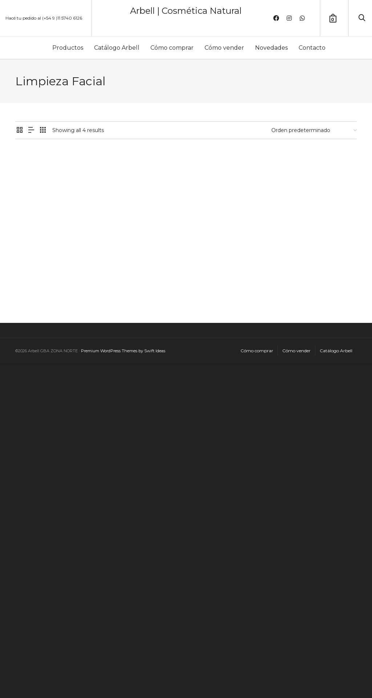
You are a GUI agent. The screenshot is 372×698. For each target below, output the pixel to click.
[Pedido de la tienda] (314, 130)
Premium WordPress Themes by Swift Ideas (123, 350)
